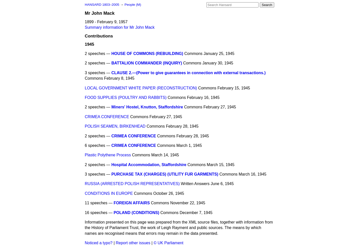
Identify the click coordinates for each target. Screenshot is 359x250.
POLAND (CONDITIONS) (136, 213)
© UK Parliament (168, 243)
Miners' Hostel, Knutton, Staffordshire (147, 107)
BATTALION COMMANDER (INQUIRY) (146, 63)
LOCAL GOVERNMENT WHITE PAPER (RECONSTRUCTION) (141, 88)
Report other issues (133, 243)
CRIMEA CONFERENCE (107, 117)
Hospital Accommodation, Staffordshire (148, 165)
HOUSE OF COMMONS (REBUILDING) (147, 53)
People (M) (132, 4)
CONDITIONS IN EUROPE (109, 193)
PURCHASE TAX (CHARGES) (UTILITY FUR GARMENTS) (164, 174)
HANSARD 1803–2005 (102, 4)
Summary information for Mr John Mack (120, 27)
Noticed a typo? (98, 243)
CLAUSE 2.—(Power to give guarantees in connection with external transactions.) (188, 73)
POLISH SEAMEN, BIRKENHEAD (115, 126)
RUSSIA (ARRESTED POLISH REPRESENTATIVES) (132, 184)
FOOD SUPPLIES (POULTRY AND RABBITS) (126, 97)
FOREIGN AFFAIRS (132, 203)
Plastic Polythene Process (108, 155)
